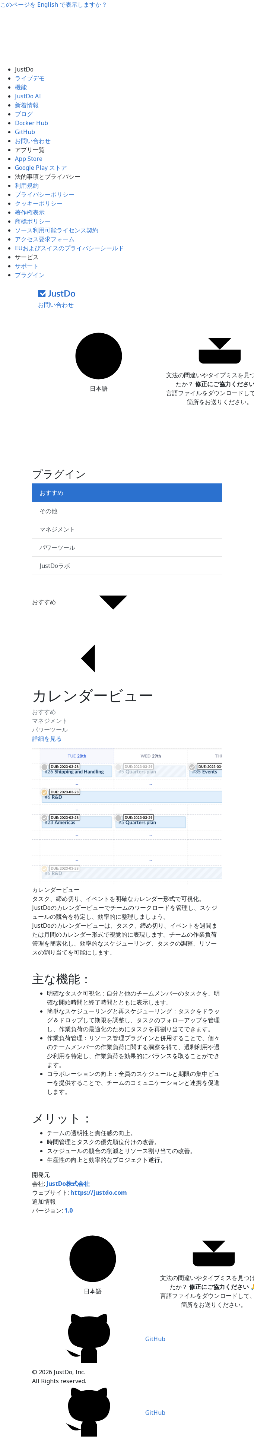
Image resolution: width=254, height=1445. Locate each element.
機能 (21, 87)
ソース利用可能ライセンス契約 (56, 230)
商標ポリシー (33, 221)
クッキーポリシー (39, 203)
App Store (28, 159)
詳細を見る (47, 738)
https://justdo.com (98, 1192)
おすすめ (44, 712)
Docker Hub (31, 123)
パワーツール (50, 729)
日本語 (99, 360)
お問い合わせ (33, 141)
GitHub (25, 132)
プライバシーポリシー (44, 194)
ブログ (24, 114)
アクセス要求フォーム (44, 239)
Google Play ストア (41, 167)
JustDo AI (28, 96)
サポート (27, 266)
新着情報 (27, 105)
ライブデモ (30, 78)
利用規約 (27, 185)
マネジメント (50, 721)
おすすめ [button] (100, 603)
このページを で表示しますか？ (53, 4)
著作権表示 (30, 212)
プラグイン (30, 275)
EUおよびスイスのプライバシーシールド (69, 248)
